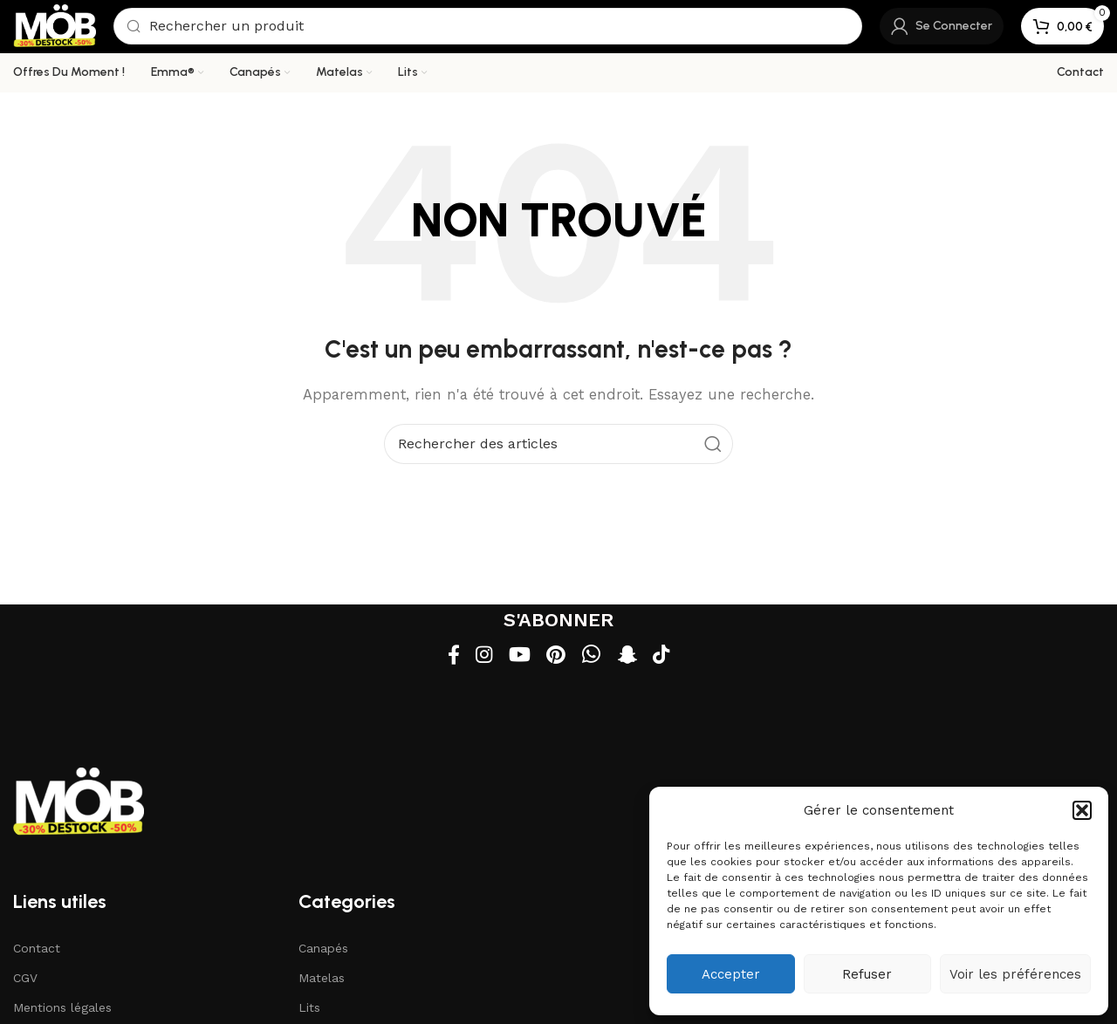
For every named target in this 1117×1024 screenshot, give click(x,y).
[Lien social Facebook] (446, 658)
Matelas (321, 980)
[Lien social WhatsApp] (594, 658)
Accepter (731, 974)
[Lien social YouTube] (517, 658)
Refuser (867, 974)
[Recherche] (490, 28)
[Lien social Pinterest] (557, 658)
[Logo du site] (57, 27)
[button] (1082, 810)
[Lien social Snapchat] (631, 658)
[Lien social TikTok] (668, 658)
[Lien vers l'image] (78, 803)
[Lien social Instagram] (479, 658)
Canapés (323, 951)
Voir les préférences (1015, 974)
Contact (36, 951)
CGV (25, 980)
